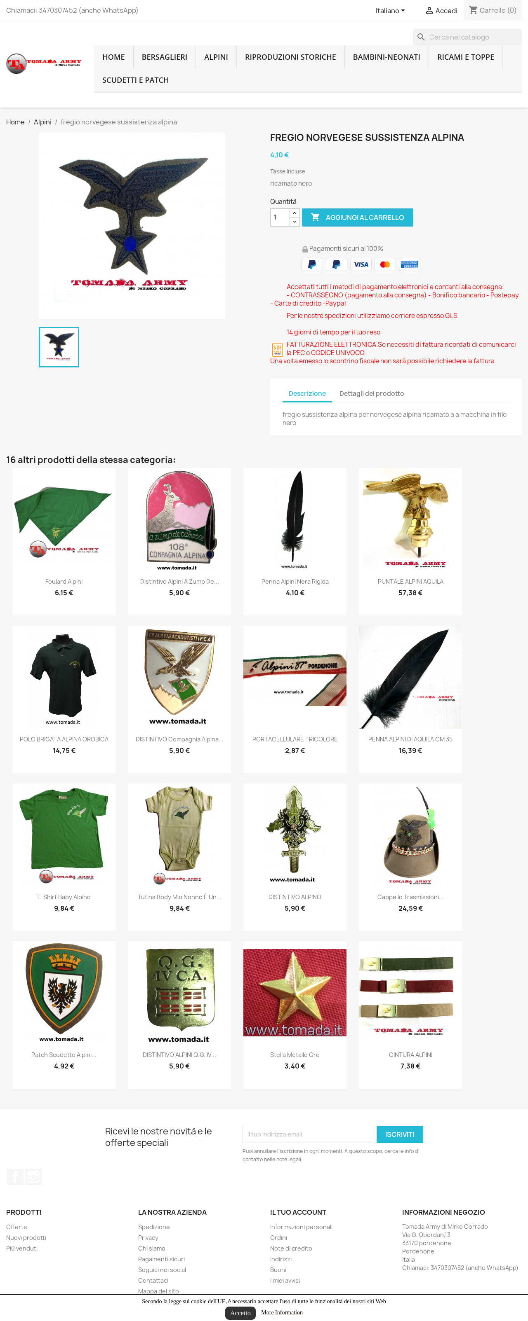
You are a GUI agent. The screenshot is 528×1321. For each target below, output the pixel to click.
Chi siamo (151, 1248)
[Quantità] (280, 217)
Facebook (15, 1177)
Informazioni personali (301, 1227)
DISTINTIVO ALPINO (295, 897)
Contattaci (153, 1280)
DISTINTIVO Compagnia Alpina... (180, 739)
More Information (282, 1312)
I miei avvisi (285, 1280)
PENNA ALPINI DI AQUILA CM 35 (410, 739)
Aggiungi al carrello (357, 217)
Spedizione (154, 1227)
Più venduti (22, 1248)
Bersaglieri (165, 57)
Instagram (33, 1177)
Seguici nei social (162, 1270)
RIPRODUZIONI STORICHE (290, 57)
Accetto (240, 1312)
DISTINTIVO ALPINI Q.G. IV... (179, 1055)
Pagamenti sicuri (161, 1259)
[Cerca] (467, 37)
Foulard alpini (63, 581)
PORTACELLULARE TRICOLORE (295, 739)
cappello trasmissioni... (410, 897)
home (113, 57)
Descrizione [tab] (307, 393)
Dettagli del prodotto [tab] (371, 393)
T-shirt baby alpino (64, 897)
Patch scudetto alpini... (64, 1055)
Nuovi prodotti (26, 1238)
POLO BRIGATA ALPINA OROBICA (64, 739)
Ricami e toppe (465, 57)
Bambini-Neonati (386, 57)
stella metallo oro (295, 1055)
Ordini (278, 1238)
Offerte (16, 1227)
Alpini (216, 57)
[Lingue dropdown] (392, 11)
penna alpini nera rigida (295, 581)
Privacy (148, 1238)
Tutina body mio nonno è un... (180, 897)
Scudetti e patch (135, 80)
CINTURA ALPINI (410, 1055)
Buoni (278, 1270)
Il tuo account (298, 1212)
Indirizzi (281, 1259)
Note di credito (291, 1248)
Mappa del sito (158, 1291)
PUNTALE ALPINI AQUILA (410, 581)
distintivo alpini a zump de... (179, 581)
